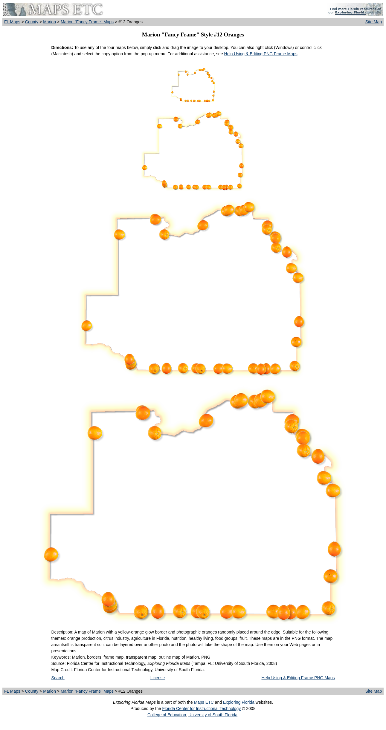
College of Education (166, 714)
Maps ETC (204, 702)
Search (57, 677)
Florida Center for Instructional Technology (201, 708)
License (157, 677)
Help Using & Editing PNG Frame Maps (260, 53)
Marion (49, 21)
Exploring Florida (238, 702)
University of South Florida (212, 714)
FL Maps (12, 21)
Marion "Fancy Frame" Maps (87, 21)
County (31, 21)
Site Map (373, 21)
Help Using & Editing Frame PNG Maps (298, 677)
